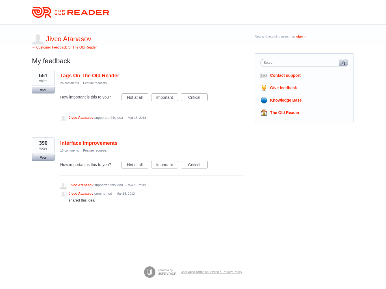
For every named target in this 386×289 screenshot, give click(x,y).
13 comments (69, 150)
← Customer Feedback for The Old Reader (64, 47)
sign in (301, 36)
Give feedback (283, 88)
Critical (198, 98)
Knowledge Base (286, 100)
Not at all (137, 98)
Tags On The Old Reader (89, 75)
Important (167, 98)
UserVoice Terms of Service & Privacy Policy (211, 271)
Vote (43, 90)
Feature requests (95, 83)
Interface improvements (89, 143)
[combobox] (301, 63)
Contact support (285, 75)
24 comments (69, 83)
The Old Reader (284, 112)
